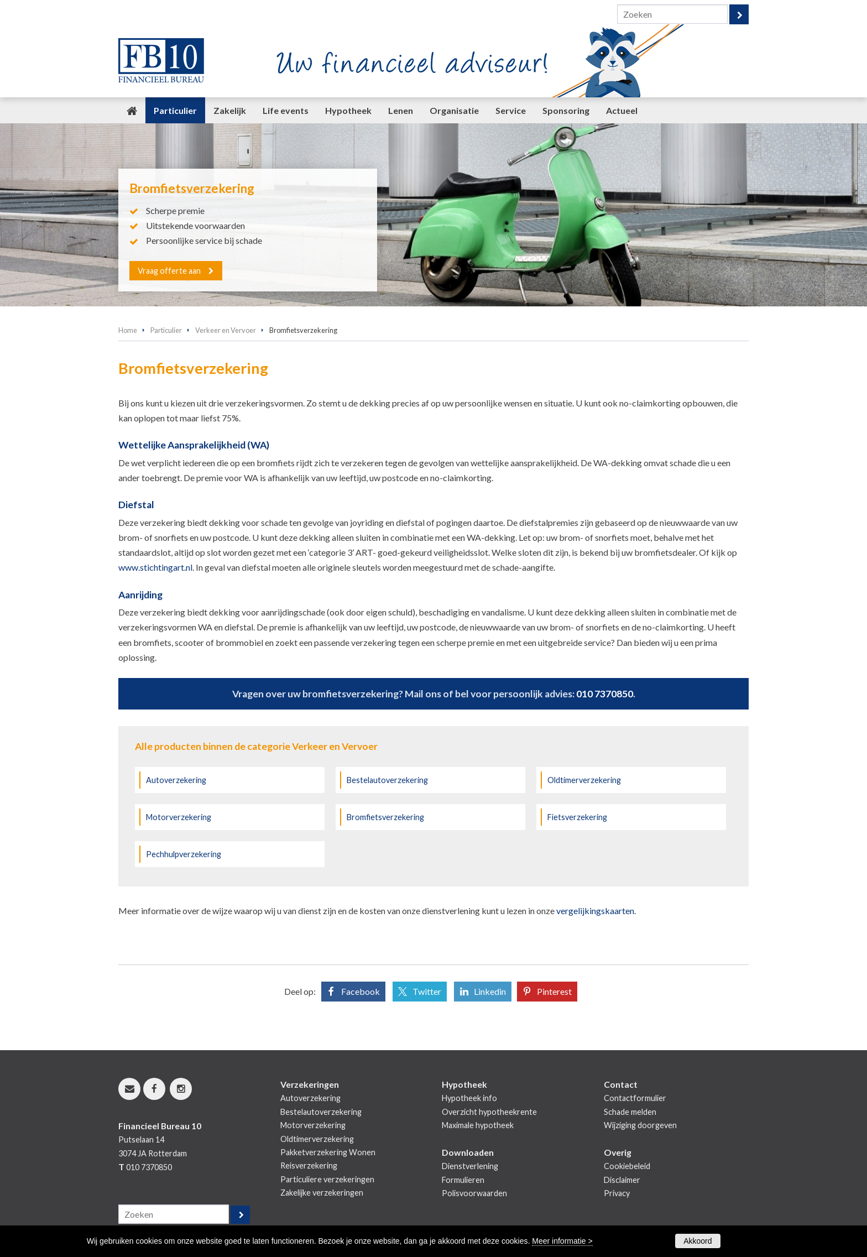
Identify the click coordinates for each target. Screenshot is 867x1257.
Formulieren (463, 1180)
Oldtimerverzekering (584, 780)
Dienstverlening (470, 1166)
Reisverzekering (308, 1165)
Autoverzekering (176, 780)
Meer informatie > (562, 1241)
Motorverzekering (178, 817)
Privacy (617, 1193)
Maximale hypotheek (478, 1125)
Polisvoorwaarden (474, 1193)
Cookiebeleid (627, 1166)
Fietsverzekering (577, 817)
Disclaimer (622, 1180)
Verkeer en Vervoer (225, 330)
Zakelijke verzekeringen (321, 1192)
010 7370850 (604, 694)
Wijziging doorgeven (640, 1125)
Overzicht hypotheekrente (489, 1112)
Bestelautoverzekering (387, 780)
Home (127, 330)
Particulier (166, 330)
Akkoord (697, 1241)
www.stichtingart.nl (155, 567)
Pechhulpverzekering (183, 854)
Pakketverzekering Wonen (327, 1152)
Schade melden (630, 1112)
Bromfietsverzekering (385, 817)
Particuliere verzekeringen (327, 1179)
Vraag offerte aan (169, 270)
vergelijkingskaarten (595, 910)
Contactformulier (635, 1098)
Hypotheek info (469, 1098)
